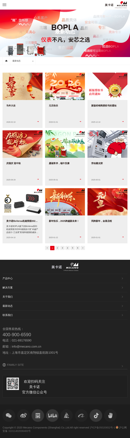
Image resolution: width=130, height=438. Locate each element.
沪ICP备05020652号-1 (102, 427)
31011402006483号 (19, 431)
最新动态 (16, 61)
